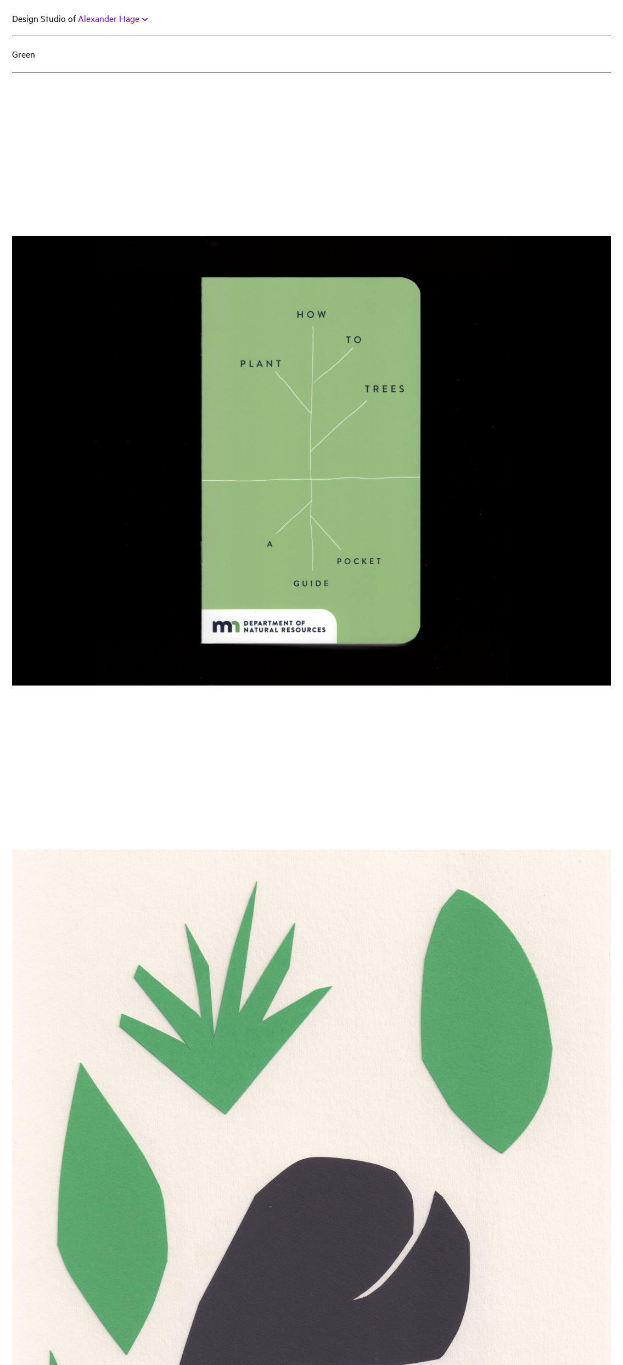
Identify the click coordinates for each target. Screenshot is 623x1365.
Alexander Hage (113, 18)
